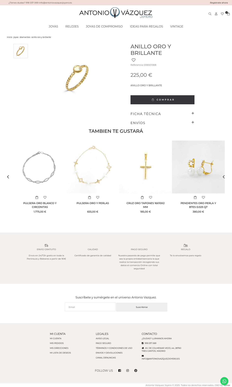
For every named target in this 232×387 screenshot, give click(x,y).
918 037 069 (149, 343)
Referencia (136, 64)
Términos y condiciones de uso (114, 348)
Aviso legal (102, 338)
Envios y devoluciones (109, 353)
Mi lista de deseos (60, 353)
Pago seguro (103, 343)
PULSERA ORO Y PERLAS (92, 203)
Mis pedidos (57, 343)
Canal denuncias (106, 357)
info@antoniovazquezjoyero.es (161, 358)
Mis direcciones (59, 348)
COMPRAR (162, 99)
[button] (9, 176)
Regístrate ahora (219, 2)
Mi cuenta (55, 338)
